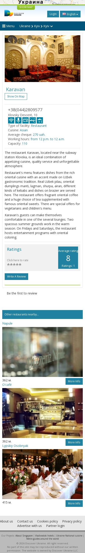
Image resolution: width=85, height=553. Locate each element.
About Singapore (24, 535)
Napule (7, 323)
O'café (7, 384)
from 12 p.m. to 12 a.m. (48, 139)
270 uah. (39, 134)
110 (24, 143)
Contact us (25, 521)
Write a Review (16, 276)
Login (53, 14)
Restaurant (39, 125)
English (70, 14)
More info (74, 381)
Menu (8, 26)
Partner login (55, 526)
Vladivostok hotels (44, 535)
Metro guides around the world (42, 538)
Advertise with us (29, 526)
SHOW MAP (26, 7)
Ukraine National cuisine (69, 535)
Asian (24, 130)
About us (6, 521)
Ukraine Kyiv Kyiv (36, 26)
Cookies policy (47, 521)
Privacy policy (72, 521)
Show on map (16, 96)
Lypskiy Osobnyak (15, 446)
